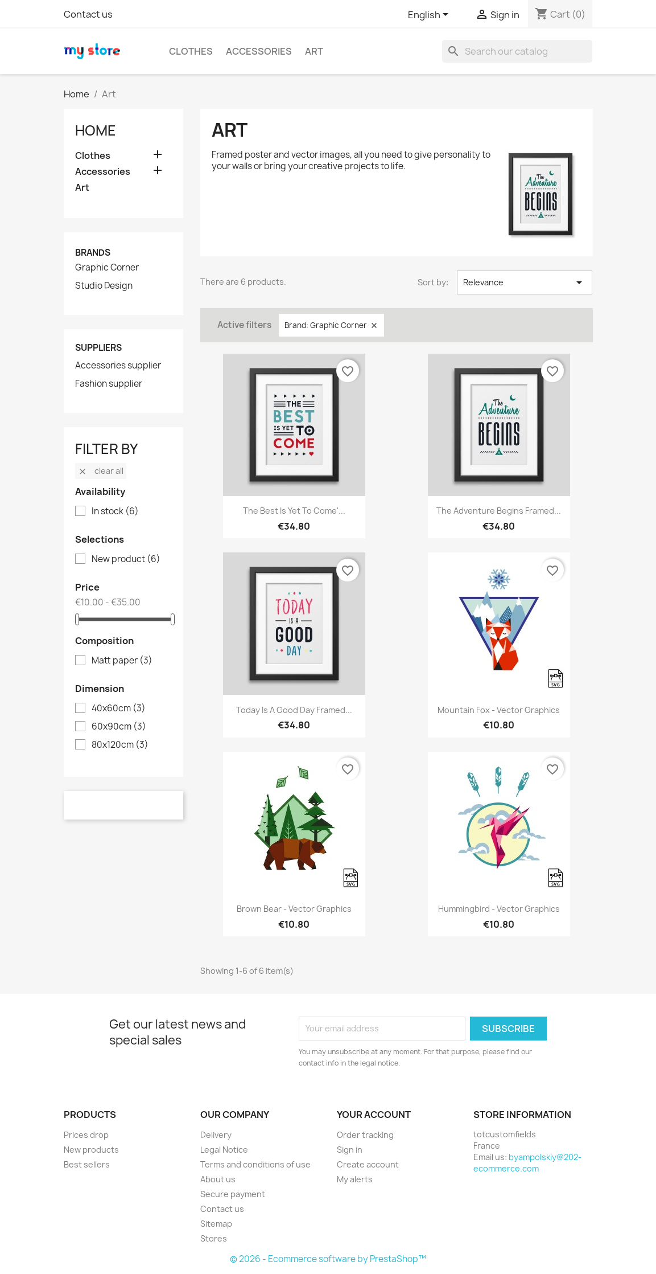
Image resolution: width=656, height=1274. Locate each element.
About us (218, 1179)
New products (91, 1149)
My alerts (355, 1179)
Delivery (216, 1134)
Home (95, 130)
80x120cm (120, 745)
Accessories (259, 51)
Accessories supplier (118, 365)
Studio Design (104, 286)
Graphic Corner (107, 267)
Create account (368, 1164)
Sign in (349, 1149)
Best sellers (87, 1164)
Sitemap (216, 1223)
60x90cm (119, 726)
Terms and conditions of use (255, 1164)
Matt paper (122, 660)
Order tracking (365, 1134)
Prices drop (86, 1134)
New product (126, 559)
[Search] (517, 51)
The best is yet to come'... (294, 510)
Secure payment (232, 1194)
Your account (374, 1114)
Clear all (100, 470)
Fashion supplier (108, 384)
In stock (115, 511)
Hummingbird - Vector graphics (499, 908)
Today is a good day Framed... (294, 709)
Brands (92, 253)
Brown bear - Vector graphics (294, 908)
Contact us (88, 14)
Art (314, 51)
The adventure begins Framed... (498, 510)
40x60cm (119, 708)
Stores (213, 1238)
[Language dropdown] (430, 15)
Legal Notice (224, 1149)
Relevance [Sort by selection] (525, 282)
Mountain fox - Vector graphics (499, 709)
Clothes (191, 51)
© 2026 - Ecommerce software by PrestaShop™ (328, 1259)
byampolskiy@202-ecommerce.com (527, 1163)
